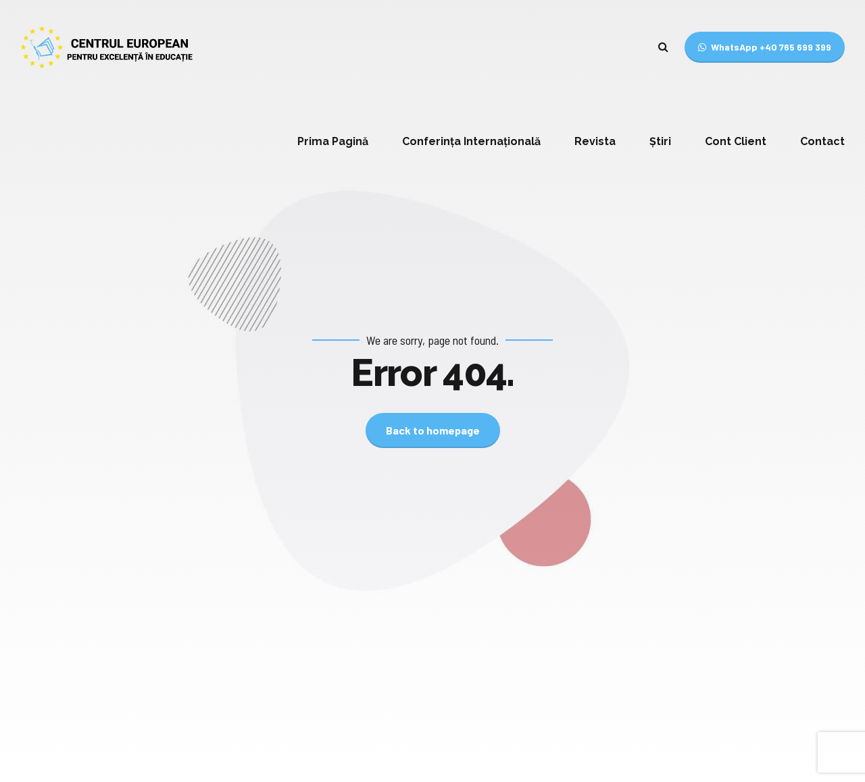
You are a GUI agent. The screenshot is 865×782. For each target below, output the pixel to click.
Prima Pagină (332, 141)
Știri (660, 141)
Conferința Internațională (471, 141)
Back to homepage (433, 430)
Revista (595, 141)
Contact (822, 141)
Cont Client (735, 141)
